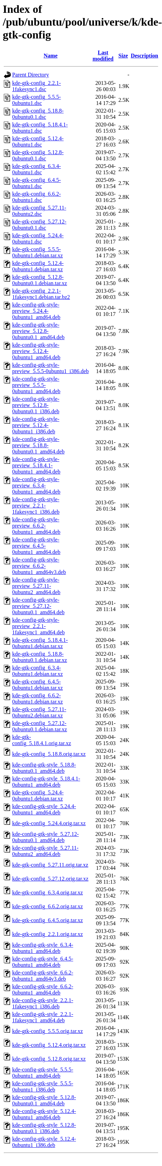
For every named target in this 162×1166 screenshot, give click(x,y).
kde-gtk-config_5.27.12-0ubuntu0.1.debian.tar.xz (39, 726)
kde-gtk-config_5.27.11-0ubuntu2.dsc (39, 211)
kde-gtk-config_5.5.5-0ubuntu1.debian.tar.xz (37, 252)
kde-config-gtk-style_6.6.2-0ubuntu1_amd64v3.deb (42, 976)
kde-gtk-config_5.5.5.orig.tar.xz (47, 1031)
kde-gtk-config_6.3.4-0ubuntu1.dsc (36, 169)
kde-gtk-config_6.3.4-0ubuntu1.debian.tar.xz (37, 671)
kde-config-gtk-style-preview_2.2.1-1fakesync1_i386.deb (35, 505)
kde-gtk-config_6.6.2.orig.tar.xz (47, 906)
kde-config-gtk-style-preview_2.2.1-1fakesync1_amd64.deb (38, 626)
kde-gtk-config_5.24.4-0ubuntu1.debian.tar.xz (37, 795)
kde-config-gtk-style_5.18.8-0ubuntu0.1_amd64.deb (44, 768)
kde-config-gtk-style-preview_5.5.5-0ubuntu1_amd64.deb (36, 385)
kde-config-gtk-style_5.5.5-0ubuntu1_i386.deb (42, 1086)
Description (144, 56)
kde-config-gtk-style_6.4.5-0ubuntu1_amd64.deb (42, 962)
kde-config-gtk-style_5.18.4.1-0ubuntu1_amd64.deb (46, 782)
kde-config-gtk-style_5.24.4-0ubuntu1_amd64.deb (44, 809)
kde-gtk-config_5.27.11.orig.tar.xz (50, 865)
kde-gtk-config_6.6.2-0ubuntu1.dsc (36, 197)
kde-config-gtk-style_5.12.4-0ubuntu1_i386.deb (44, 1142)
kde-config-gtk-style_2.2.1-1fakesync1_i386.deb (42, 1003)
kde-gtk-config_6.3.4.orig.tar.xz (47, 892)
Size (123, 56)
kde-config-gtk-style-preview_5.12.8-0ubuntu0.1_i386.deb (35, 405)
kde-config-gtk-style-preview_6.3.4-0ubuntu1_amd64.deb (36, 485)
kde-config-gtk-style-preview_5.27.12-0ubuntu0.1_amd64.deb (38, 606)
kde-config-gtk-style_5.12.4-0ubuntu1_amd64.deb (44, 1114)
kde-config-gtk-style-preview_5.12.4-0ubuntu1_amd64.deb (36, 351)
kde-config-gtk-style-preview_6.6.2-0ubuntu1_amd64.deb (36, 525)
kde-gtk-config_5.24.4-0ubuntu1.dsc (37, 238)
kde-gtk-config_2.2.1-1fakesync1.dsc (36, 86)
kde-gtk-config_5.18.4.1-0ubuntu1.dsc (40, 128)
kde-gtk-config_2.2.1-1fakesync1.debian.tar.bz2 (41, 294)
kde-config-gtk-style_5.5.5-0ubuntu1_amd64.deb (42, 1073)
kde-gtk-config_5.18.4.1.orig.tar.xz (41, 740)
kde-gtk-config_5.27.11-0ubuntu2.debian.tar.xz (39, 712)
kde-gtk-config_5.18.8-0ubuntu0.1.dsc (37, 114)
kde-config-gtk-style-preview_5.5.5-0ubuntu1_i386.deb (50, 368)
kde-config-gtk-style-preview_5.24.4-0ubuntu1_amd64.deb (36, 311)
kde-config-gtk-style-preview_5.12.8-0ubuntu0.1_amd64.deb (38, 331)
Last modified (103, 56)
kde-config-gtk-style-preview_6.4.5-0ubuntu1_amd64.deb (36, 546)
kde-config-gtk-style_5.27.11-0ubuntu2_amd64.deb (45, 851)
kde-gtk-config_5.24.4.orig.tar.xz (49, 823)
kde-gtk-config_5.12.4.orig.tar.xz (49, 1045)
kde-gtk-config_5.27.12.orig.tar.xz (50, 879)
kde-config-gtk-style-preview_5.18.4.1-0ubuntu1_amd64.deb (36, 465)
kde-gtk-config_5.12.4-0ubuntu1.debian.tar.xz (37, 266)
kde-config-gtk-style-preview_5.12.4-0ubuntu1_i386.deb (35, 425)
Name (51, 56)
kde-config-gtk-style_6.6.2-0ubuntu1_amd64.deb (42, 989)
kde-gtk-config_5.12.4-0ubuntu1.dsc (37, 141)
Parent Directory (30, 75)
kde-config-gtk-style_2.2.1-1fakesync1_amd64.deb (42, 1017)
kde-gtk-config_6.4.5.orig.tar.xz (47, 920)
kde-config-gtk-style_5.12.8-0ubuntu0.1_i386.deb (44, 1128)
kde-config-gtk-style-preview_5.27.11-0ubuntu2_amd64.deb (36, 586)
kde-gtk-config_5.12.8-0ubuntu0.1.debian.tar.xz (39, 280)
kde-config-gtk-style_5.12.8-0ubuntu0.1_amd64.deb (44, 1100)
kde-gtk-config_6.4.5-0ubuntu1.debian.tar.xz (37, 685)
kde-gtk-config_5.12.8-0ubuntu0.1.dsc (37, 155)
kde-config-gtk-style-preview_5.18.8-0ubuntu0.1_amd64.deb (38, 445)
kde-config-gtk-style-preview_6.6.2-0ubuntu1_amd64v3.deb (39, 566)
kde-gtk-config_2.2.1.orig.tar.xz (47, 934)
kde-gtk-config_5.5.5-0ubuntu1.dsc (36, 100)
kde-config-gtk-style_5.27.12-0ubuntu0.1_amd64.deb (45, 837)
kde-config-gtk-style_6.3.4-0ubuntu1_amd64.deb (42, 948)
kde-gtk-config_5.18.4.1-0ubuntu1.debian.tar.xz (40, 643)
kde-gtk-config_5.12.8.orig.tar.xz (49, 1059)
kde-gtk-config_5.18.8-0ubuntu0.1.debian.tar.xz (39, 657)
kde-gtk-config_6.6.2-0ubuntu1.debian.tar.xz (37, 698)
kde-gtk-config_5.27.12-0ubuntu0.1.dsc (39, 225)
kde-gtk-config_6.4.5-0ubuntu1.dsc (36, 183)
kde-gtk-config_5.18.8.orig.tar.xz (49, 754)
